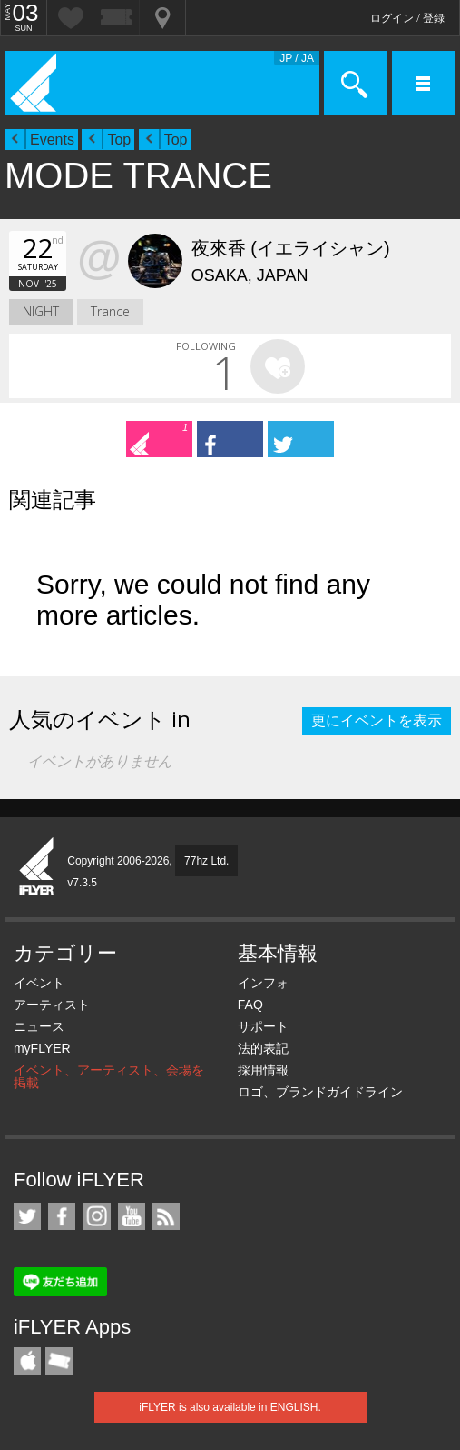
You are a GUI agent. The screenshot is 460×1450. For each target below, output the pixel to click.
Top (119, 139)
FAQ (250, 1004)
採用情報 (263, 1070)
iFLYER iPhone (27, 1361)
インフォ (263, 982)
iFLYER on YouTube (131, 1216)
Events (52, 139)
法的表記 (263, 1048)
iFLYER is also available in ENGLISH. (230, 1407)
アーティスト (52, 1004)
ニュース (39, 1026)
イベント (39, 982)
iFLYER (37, 867)
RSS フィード (166, 1216)
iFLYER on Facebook (61, 1216)
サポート (263, 1026)
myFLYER (42, 1048)
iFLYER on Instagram (97, 1216)
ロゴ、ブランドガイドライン (320, 1092)
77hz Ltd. (206, 861)
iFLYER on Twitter (27, 1216)
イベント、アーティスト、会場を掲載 (109, 1076)
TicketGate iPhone (59, 1361)
